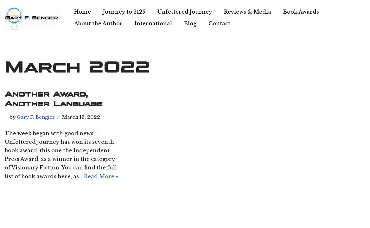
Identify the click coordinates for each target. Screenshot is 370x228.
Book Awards (301, 12)
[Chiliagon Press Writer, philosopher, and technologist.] (32, 18)
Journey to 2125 (124, 12)
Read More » (101, 176)
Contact (219, 23)
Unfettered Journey (184, 12)
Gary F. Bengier (36, 117)
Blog (190, 23)
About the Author (98, 23)
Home (82, 12)
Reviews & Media (247, 12)
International (153, 23)
